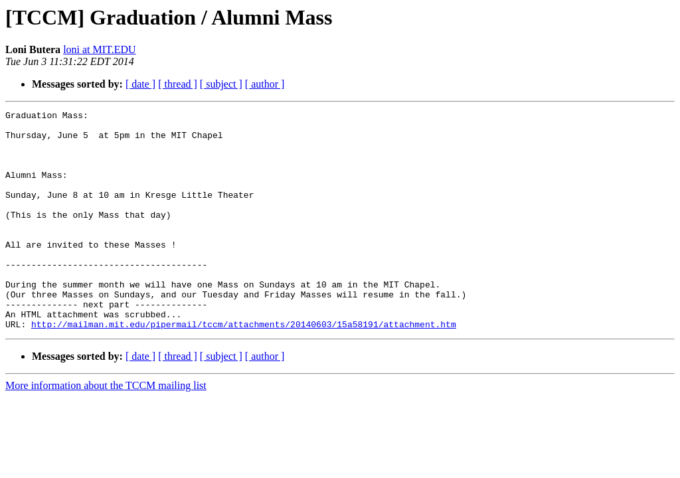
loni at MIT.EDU (99, 49)
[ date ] (140, 84)
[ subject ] (221, 84)
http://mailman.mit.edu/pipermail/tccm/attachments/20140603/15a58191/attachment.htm (243, 368)
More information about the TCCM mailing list (106, 429)
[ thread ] (177, 84)
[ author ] (265, 84)
